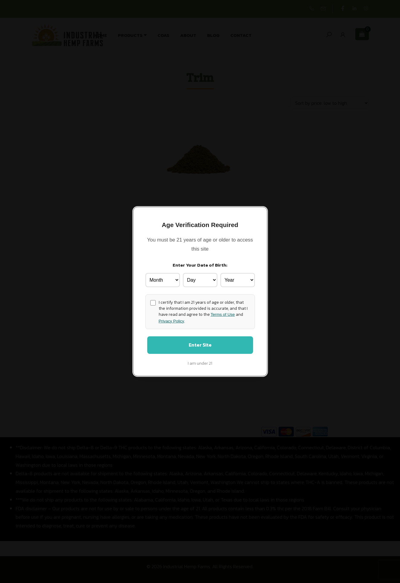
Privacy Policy (171, 320)
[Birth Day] (200, 279)
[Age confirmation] (153, 302)
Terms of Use (223, 314)
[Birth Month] (162, 279)
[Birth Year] (237, 279)
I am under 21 (200, 363)
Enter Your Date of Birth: (200, 264)
